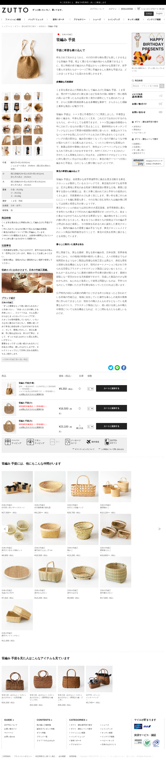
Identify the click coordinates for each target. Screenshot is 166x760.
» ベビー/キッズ (139, 133)
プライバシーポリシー (23, 756)
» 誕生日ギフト (138, 153)
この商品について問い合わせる (112, 449)
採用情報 (72, 756)
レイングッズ (114, 19)
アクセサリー (80, 19)
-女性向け (42, 26)
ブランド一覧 (42, 737)
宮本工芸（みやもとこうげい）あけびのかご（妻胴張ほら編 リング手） (42, 697)
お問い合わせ (148, 112)
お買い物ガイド (148, 104)
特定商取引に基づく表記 (45, 756)
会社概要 (62, 756)
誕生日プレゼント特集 (46, 729)
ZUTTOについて (97, 9)
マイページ (8, 733)
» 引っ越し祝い (138, 150)
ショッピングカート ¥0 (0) (152, 9)
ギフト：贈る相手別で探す (25, 26)
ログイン (113, 9)
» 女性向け (136, 126)
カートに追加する (111, 388)
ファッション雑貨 (13, 19)
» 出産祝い (136, 147)
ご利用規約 (6, 756)
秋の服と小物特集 (44, 725)
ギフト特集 (41, 733)
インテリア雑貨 (154, 19)
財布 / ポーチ (58, 19)
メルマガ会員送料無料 (148, 95)
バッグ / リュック (35, 19)
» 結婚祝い (136, 144)
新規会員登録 (127, 9)
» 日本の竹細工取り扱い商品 (15, 359)
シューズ (97, 19)
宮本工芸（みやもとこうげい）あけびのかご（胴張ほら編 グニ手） (70, 697)
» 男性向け (136, 130)
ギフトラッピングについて (84, 449)
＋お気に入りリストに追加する (31, 394)
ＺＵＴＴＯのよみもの (46, 740)
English (159, 13)
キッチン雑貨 (133, 19)
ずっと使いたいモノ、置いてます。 (48, 10)
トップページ (7, 26)
